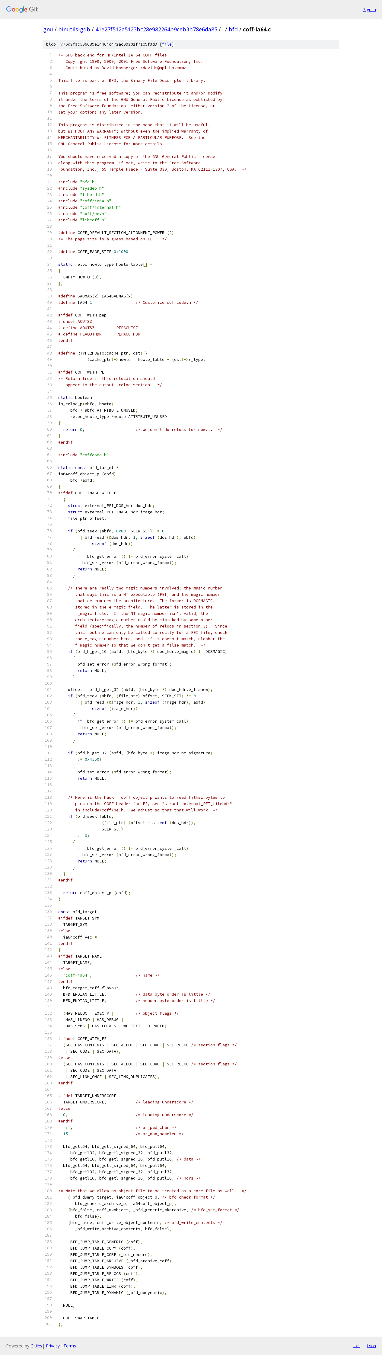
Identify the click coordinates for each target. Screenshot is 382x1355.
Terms (69, 1346)
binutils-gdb (74, 29)
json (371, 1345)
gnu (48, 29)
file (167, 44)
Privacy (53, 1346)
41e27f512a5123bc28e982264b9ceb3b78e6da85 (156, 29)
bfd (233, 29)
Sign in (369, 9)
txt (356, 1345)
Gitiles (36, 1346)
